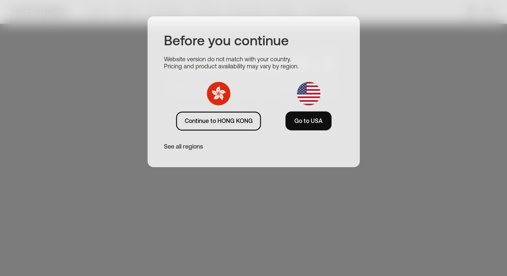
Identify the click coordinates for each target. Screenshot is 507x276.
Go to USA (308, 120)
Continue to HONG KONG (219, 120)
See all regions (183, 146)
